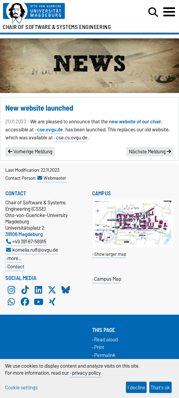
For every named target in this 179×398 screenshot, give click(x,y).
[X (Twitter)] (52, 290)
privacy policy (86, 373)
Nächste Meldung (150, 152)
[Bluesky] (66, 290)
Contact (15, 266)
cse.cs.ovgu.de (71, 138)
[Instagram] (11, 290)
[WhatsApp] (11, 302)
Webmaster (51, 178)
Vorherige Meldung (30, 152)
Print (99, 347)
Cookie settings (21, 387)
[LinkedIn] (38, 290)
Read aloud (106, 340)
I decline (136, 387)
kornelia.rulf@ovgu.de (32, 250)
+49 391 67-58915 (26, 241)
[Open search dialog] (153, 12)
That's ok (160, 387)
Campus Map (107, 279)
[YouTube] (38, 302)
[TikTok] (25, 290)
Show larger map (110, 254)
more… (14, 258)
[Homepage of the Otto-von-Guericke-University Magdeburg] (55, 13)
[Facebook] (25, 302)
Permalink (105, 355)
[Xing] (52, 302)
